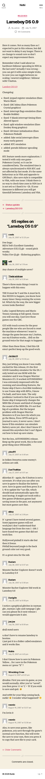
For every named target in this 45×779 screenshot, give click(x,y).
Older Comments (11, 749)
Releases (22, 16)
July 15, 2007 (31, 28)
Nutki (22, 5)
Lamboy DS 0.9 (9, 86)
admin (17, 28)
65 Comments (24, 32)
